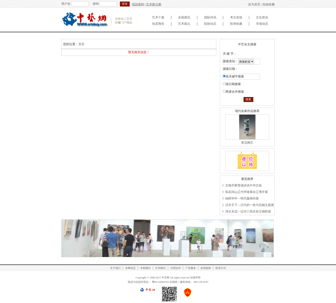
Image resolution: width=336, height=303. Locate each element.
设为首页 (254, 4)
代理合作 (175, 268)
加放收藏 (268, 4)
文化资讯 (262, 17)
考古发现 (236, 17)
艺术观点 (184, 23)
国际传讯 (210, 17)
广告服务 (190, 268)
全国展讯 (184, 17)
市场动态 (262, 23)
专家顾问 (145, 268)
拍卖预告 (158, 23)
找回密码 (138, 4)
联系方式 (220, 268)
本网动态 (130, 268)
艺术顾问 (160, 268)
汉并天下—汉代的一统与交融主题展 (249, 205)
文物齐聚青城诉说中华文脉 (243, 185)
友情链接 (205, 268)
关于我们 (115, 268)
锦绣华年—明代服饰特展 (242, 198)
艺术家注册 (153, 4)
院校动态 (210, 23)
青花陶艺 (247, 142)
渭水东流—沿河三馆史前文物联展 (248, 211)
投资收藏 (236, 23)
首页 (81, 44)
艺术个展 (158, 17)
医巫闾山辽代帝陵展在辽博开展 (246, 192)
